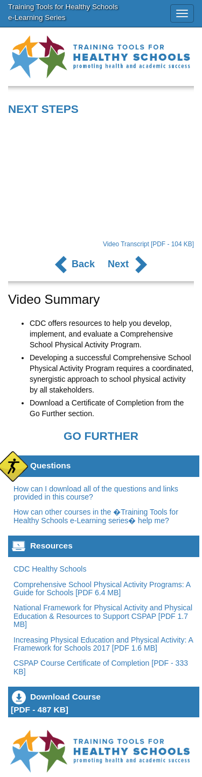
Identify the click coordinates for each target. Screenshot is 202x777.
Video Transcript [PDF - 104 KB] (148, 244)
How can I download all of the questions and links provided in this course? (95, 492)
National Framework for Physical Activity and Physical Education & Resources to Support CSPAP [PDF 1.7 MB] (102, 616)
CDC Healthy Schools (49, 569)
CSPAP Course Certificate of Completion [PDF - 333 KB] (100, 667)
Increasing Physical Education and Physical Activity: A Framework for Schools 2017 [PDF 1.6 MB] (103, 644)
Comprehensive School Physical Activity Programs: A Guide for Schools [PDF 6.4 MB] (101, 588)
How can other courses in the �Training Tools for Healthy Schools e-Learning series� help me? (95, 516)
